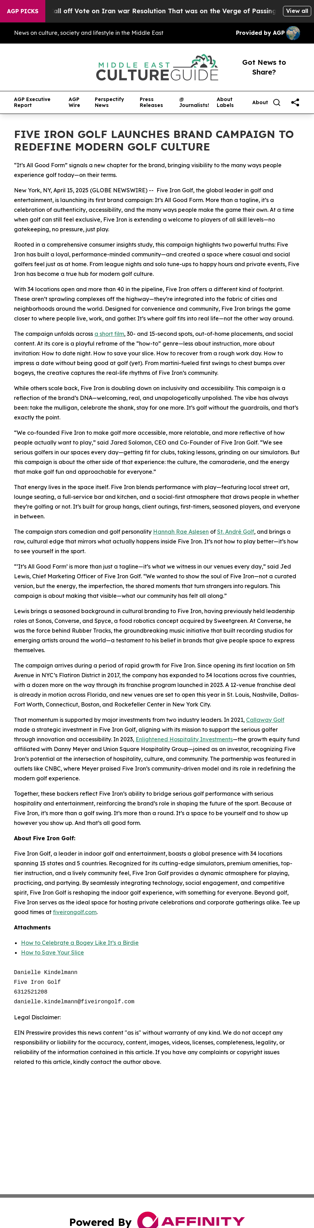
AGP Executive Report (32, 102)
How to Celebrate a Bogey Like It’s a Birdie (80, 942)
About (260, 103)
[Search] (276, 102)
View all (297, 10)
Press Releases (151, 102)
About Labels (225, 102)
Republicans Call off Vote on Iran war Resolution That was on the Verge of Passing (151, 11)
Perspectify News (109, 102)
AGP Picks (22, 11)
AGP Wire (74, 102)
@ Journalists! (194, 102)
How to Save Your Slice (52, 952)
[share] (295, 102)
